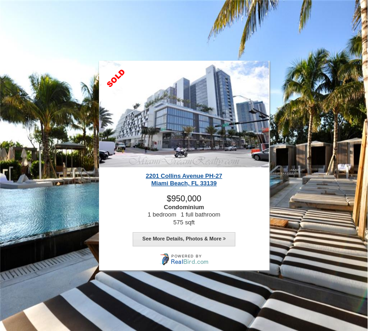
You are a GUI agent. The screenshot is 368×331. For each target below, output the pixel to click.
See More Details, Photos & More (184, 238)
